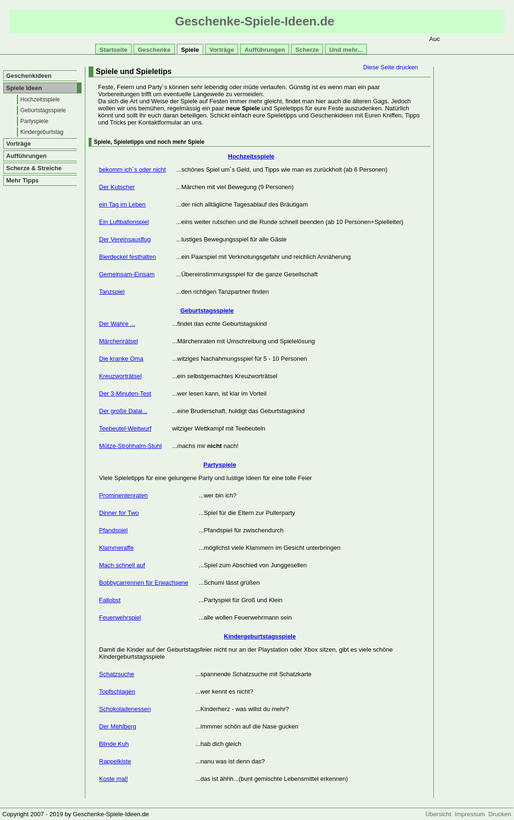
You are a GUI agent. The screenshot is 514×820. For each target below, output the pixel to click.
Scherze (307, 49)
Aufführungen (264, 49)
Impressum (472, 814)
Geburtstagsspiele (43, 110)
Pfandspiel (113, 530)
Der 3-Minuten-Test (125, 393)
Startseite (113, 49)
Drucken (500, 814)
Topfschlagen (117, 691)
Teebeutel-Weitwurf (125, 428)
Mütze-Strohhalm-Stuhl (130, 445)
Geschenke (154, 49)
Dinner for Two (119, 512)
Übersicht (440, 814)
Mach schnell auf (122, 565)
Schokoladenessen (125, 708)
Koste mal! (113, 778)
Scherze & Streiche (34, 168)
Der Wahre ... (117, 323)
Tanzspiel (111, 291)
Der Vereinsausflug (125, 239)
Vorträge (221, 49)
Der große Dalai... (123, 410)
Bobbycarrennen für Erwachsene (143, 582)
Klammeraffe (116, 547)
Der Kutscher (117, 187)
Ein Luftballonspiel (124, 221)
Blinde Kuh (114, 743)
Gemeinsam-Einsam (127, 274)
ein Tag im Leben (122, 204)
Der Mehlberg (117, 726)
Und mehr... (346, 49)
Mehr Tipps (22, 180)
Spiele (190, 49)
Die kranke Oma (121, 358)
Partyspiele (34, 121)
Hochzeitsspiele (40, 99)
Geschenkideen (28, 75)
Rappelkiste (115, 761)
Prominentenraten (123, 495)
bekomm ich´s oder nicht (132, 169)
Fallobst (110, 600)
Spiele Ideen (24, 87)
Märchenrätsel (118, 341)
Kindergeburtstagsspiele (260, 636)
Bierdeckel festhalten (127, 256)
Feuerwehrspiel (120, 617)
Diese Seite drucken (390, 67)
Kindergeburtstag (41, 132)
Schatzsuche (116, 674)
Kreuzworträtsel (120, 376)
